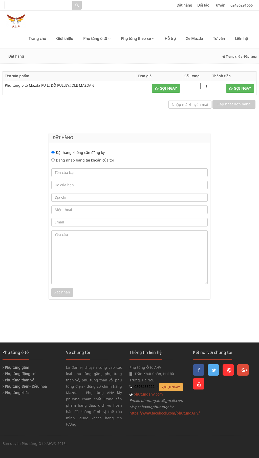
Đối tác (203, 5)
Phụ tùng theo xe (138, 38)
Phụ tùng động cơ (19, 373)
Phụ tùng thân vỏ (18, 380)
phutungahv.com (148, 394)
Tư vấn (219, 5)
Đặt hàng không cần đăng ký (80, 152)
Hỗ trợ (170, 38)
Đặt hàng (184, 5)
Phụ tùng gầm (16, 367)
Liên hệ (241, 38)
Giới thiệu (64, 38)
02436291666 (241, 5)
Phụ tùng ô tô (97, 38)
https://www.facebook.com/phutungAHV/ (165, 413)
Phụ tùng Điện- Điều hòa (25, 386)
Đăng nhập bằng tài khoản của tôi (85, 160)
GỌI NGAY (166, 88)
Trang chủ (37, 38)
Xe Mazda (194, 38)
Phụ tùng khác (16, 392)
